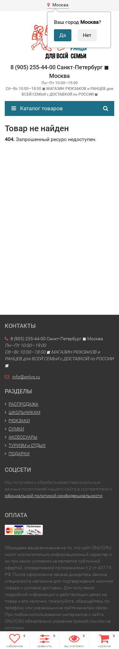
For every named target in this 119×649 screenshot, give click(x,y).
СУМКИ (16, 428)
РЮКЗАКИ (19, 420)
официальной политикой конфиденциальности (53, 495)
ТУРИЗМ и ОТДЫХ (27, 445)
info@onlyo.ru (26, 376)
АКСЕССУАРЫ (23, 437)
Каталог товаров (37, 108)
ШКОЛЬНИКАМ (24, 412)
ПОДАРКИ (19, 453)
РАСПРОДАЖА (23, 404)
